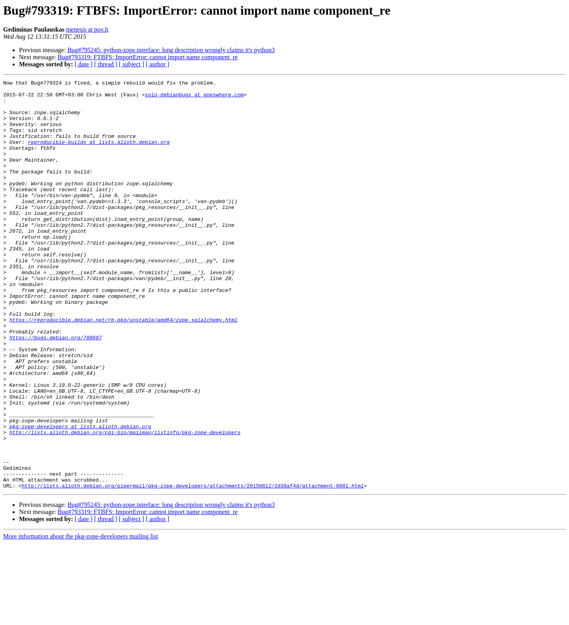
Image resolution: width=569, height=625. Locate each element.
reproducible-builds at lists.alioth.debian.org (99, 154)
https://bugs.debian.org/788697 (55, 389)
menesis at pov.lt (87, 29)
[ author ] (158, 64)
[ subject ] (131, 64)
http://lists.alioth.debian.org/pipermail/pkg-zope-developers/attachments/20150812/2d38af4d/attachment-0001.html (193, 567)
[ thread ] (105, 64)
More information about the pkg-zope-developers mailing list (80, 618)
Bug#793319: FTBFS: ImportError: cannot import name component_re (148, 57)
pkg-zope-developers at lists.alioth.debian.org (80, 496)
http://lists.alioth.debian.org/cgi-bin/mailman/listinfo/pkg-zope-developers (125, 503)
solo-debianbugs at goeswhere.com (194, 98)
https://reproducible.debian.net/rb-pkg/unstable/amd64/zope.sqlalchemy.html (123, 368)
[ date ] (83, 64)
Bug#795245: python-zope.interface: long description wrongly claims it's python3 (171, 50)
